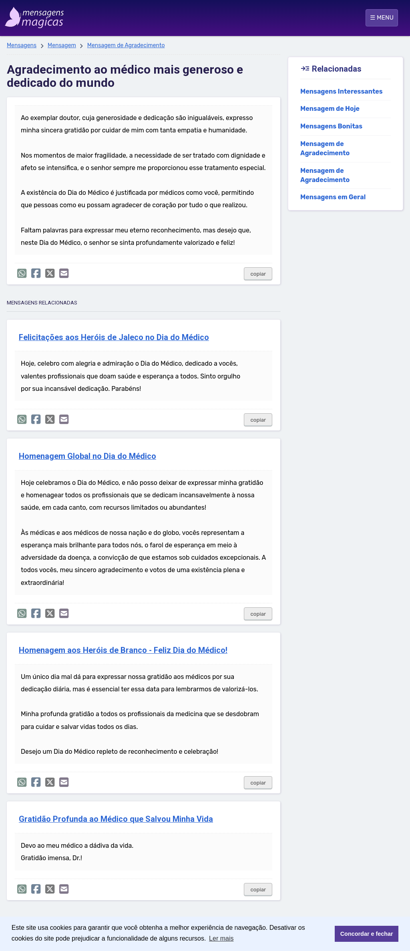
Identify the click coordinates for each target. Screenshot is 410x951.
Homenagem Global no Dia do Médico (87, 456)
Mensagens (21, 45)
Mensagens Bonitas (331, 126)
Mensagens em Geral (333, 197)
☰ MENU (382, 17)
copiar (258, 274)
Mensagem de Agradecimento (126, 45)
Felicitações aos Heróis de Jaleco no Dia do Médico (114, 337)
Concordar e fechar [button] (366, 934)
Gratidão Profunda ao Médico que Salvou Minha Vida (116, 819)
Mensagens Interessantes (341, 91)
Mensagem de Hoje (330, 108)
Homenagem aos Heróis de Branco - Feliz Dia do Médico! (123, 650)
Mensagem (62, 45)
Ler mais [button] (221, 938)
